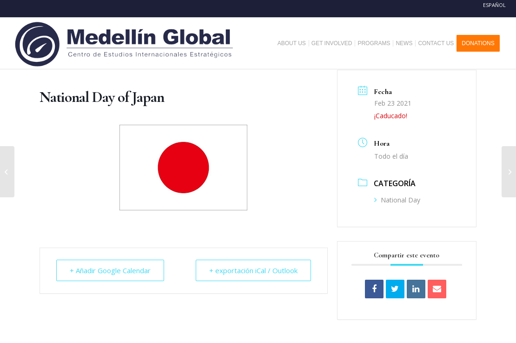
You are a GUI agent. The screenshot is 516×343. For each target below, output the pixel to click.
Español (494, 4)
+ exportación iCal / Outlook (253, 270)
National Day (397, 199)
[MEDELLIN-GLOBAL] (124, 43)
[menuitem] (295, 43)
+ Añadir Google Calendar (110, 270)
